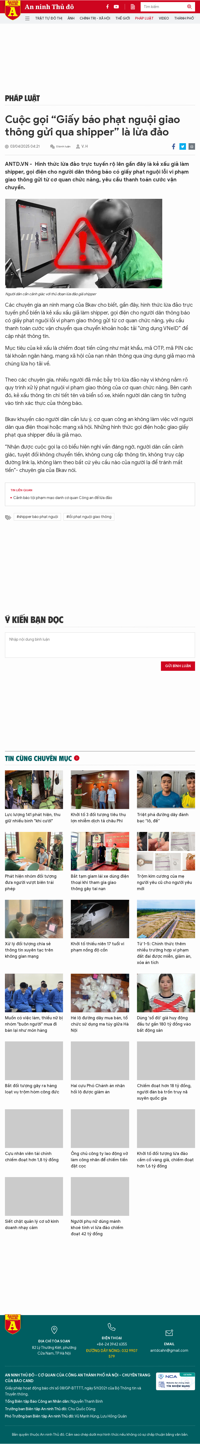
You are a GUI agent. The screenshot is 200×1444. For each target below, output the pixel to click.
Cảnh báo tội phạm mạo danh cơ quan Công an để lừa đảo (62, 498)
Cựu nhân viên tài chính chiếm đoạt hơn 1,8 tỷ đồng (32, 1157)
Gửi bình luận (178, 666)
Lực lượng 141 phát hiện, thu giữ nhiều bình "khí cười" (32, 818)
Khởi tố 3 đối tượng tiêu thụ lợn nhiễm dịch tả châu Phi (98, 818)
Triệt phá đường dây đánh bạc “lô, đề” (163, 818)
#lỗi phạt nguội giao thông (88, 517)
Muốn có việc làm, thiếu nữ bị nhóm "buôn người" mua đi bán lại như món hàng (34, 1024)
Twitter (182, 146)
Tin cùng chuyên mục (38, 758)
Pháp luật (144, 18)
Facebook (173, 146)
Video (164, 18)
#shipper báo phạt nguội (37, 517)
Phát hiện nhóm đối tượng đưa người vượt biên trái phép (31, 882)
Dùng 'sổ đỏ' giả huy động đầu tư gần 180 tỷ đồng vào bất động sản (164, 1024)
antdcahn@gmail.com (169, 1350)
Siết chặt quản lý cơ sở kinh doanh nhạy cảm (32, 1224)
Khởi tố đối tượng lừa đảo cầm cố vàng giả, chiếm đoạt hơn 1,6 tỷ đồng (165, 1160)
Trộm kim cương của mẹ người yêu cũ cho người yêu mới (164, 882)
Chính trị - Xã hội (95, 18)
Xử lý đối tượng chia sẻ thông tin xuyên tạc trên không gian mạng (29, 950)
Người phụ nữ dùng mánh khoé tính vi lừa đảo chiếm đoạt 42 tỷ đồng (97, 1228)
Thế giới (122, 18)
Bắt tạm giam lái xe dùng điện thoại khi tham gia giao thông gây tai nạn (100, 882)
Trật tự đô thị (48, 18)
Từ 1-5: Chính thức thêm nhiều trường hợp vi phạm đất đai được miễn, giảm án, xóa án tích (164, 953)
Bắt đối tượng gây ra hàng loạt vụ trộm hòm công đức (32, 1089)
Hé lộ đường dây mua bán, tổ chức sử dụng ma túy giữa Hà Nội (100, 1024)
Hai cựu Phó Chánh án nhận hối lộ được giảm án (98, 1089)
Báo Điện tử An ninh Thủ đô (12, 10)
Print (192, 146)
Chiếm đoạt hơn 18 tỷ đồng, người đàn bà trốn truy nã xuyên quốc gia (164, 1092)
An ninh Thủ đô (49, 7)
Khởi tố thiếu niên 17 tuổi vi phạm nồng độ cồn (97, 947)
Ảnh (70, 18)
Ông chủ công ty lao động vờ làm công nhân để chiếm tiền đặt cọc (99, 1160)
